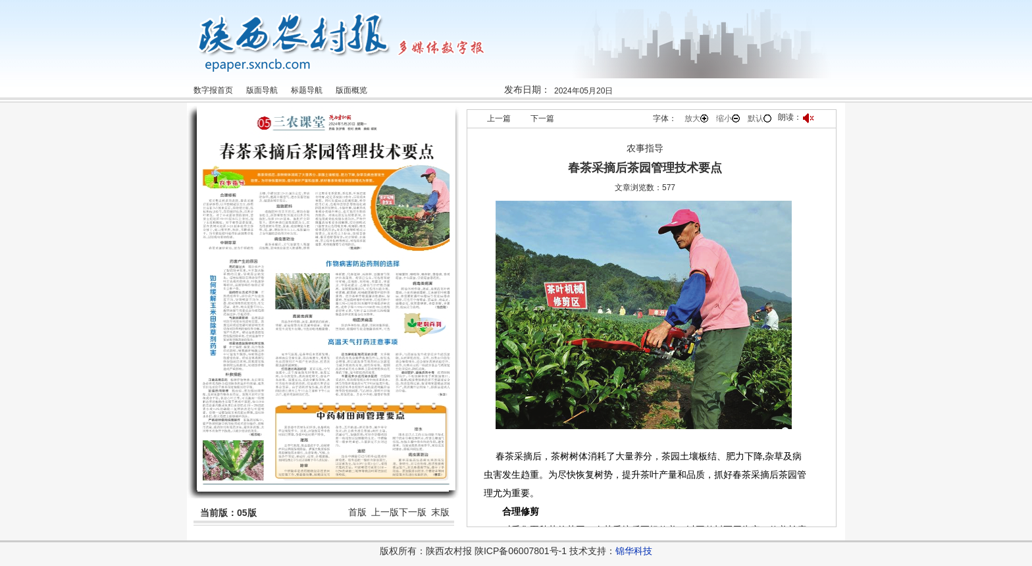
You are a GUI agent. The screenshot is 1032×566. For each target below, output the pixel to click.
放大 (696, 118)
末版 (440, 512)
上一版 (385, 512)
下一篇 (542, 118)
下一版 (412, 512)
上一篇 (499, 118)
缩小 (728, 118)
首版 (357, 512)
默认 (759, 118)
